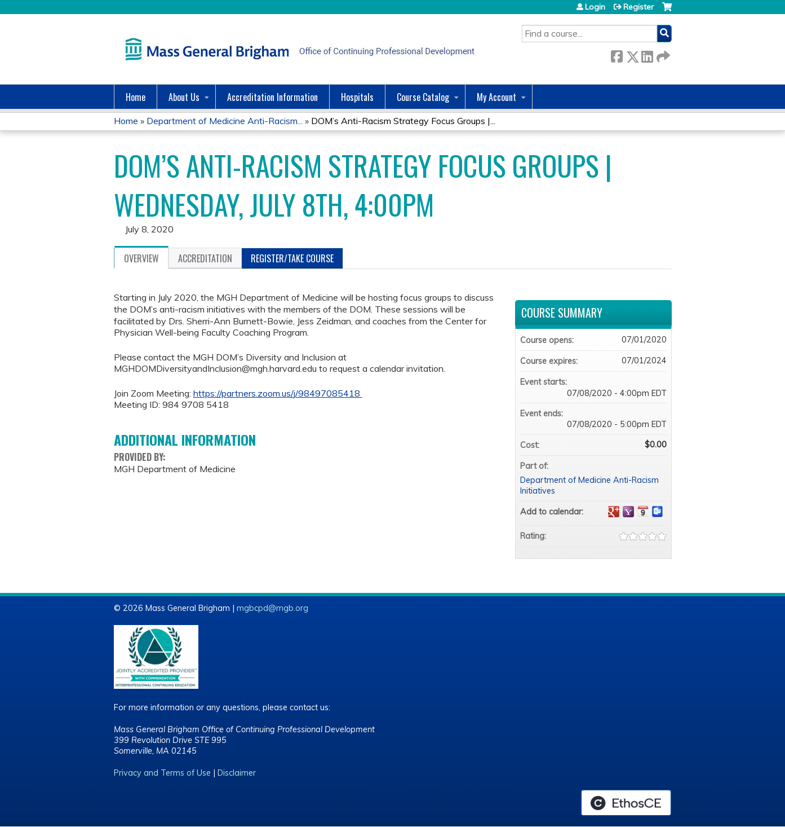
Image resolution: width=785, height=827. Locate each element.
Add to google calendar (613, 511)
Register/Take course (292, 258)
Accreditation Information (272, 97)
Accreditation (205, 258)
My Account (496, 97)
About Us (183, 97)
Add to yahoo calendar (628, 511)
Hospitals (357, 97)
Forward (662, 54)
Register (638, 7)
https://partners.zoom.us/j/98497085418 (277, 393)
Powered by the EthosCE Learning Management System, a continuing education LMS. (626, 802)
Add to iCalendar (643, 511)
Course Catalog (423, 97)
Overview (141, 258)
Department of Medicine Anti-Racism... (225, 120)
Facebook (616, 54)
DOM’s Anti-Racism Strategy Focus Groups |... (403, 120)
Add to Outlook (657, 511)
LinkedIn (647, 54)
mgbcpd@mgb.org (272, 608)
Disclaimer (237, 773)
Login (595, 7)
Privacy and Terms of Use (162, 773)
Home (135, 97)
